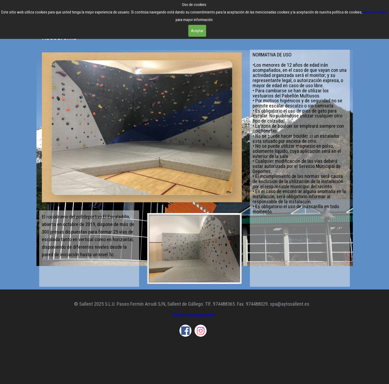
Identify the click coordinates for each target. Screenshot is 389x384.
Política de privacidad (193, 315)
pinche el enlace (375, 12)
